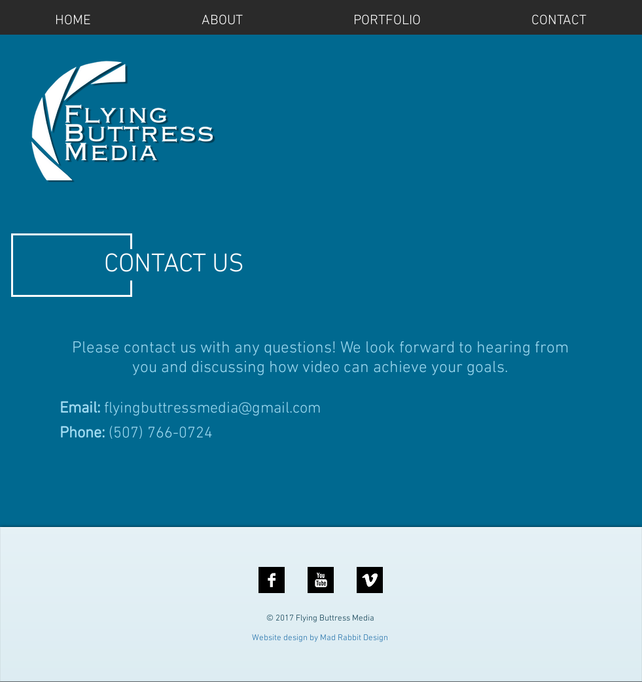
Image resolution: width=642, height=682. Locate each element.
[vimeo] (370, 580)
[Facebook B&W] (272, 580)
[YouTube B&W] (321, 580)
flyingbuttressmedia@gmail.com (212, 409)
